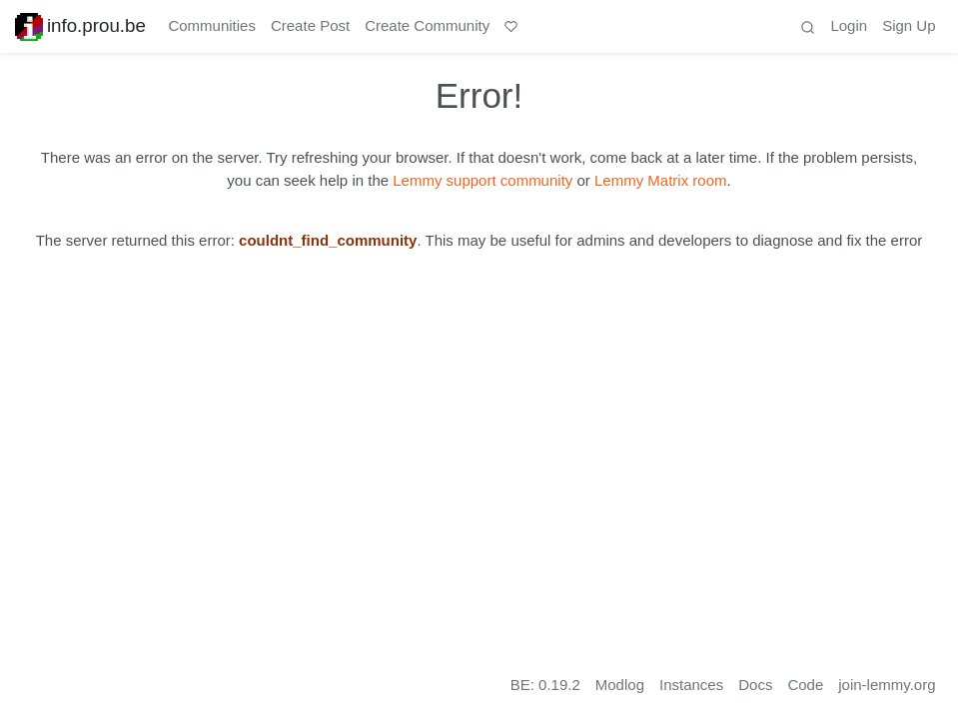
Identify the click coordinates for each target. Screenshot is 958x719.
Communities (212, 25)
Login (848, 25)
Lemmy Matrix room (660, 180)
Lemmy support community (482, 180)
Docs (755, 684)
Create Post (310, 25)
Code (805, 684)
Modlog (619, 684)
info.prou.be (80, 26)
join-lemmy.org (886, 684)
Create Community (427, 25)
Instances (691, 684)
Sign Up (908, 25)
